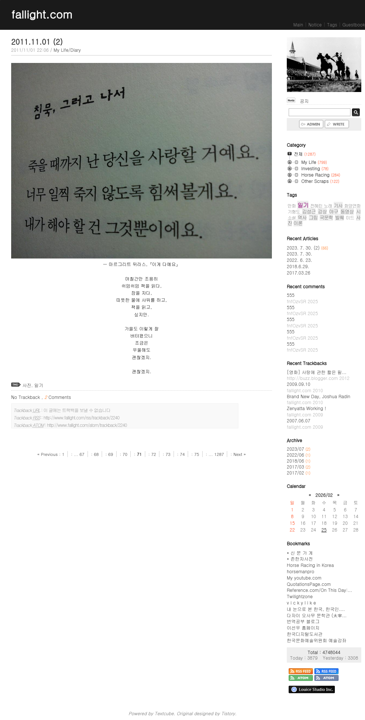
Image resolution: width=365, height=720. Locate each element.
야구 (333, 211)
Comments (57, 397)
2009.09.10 (305, 387)
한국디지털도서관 (305, 634)
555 (302, 298)
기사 (338, 205)
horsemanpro (300, 571)
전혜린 (316, 205)
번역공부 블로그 (303, 621)
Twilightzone (299, 596)
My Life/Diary (67, 50)
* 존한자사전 (300, 558)
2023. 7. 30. (299, 253)
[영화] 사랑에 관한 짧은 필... (318, 375)
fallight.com (41, 14)
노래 (328, 205)
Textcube (164, 713)
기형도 (294, 211)
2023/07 (296, 448)
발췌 (339, 217)
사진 (26, 385)
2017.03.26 (298, 272)
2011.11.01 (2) (37, 41)
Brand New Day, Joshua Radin (318, 399)
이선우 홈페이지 (303, 627)
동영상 (347, 211)
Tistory (228, 713)
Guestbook (353, 24)
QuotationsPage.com (309, 584)
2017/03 (296, 466)
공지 (304, 101)
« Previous (48, 454)
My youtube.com (304, 577)
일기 (38, 385)
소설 (292, 217)
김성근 (308, 211)
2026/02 (324, 495)
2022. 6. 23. (299, 260)
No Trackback (26, 397)
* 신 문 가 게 (300, 552)
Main (298, 24)
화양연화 (352, 205)
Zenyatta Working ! (306, 411)
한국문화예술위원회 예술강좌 (316, 640)
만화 (292, 205)
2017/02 (296, 472)
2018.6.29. (298, 266)
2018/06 (296, 460)
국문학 (326, 217)
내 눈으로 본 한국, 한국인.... (316, 609)
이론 (297, 222)
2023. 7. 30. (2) (307, 247)
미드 (350, 217)
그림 (313, 217)
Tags (332, 24)
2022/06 (296, 454)
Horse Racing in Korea (310, 565)
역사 (302, 217)
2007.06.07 (305, 423)
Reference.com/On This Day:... (319, 590)
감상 (322, 211)
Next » (240, 454)
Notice (315, 24)
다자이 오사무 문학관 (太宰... (317, 615)
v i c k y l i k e (301, 602)
